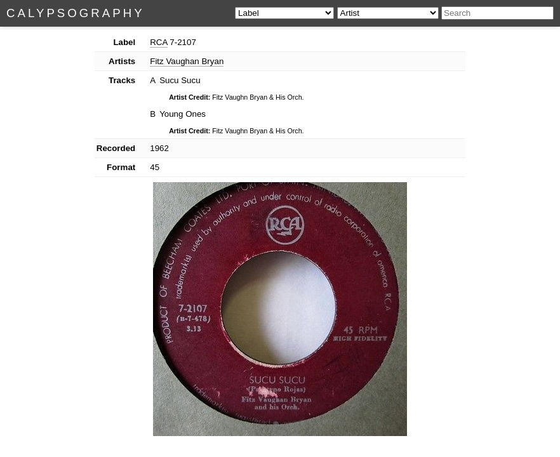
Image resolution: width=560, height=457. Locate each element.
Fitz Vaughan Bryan (186, 61)
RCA (158, 42)
